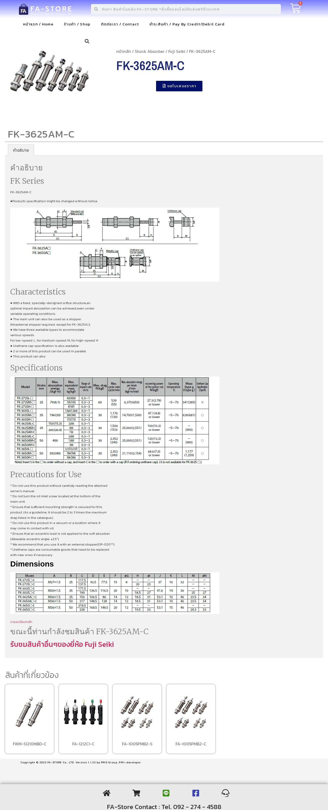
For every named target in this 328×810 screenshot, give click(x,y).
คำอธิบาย (21, 150)
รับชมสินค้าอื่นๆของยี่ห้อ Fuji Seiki (62, 644)
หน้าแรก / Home (38, 24)
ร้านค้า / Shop (77, 24)
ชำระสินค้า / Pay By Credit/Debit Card (186, 24)
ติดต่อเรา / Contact (120, 24)
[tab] (21, 150)
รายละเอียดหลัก (21, 621)
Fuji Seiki (176, 51)
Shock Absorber (150, 51)
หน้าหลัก (123, 51)
